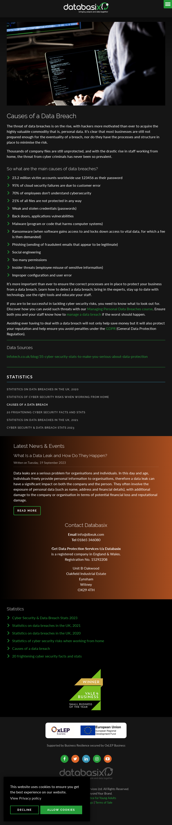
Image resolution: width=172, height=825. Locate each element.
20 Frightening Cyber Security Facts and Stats (46, 412)
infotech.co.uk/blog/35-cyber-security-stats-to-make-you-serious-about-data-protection (77, 356)
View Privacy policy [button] (25, 798)
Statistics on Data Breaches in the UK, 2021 (42, 420)
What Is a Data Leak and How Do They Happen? (60, 455)
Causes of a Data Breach (27, 404)
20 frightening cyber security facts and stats (47, 656)
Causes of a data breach (31, 648)
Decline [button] (24, 809)
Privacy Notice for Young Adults (96, 798)
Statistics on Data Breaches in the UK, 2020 (43, 389)
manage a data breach (84, 314)
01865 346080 (88, 540)
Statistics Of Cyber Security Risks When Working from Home (58, 397)
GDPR (111, 328)
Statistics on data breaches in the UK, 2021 (46, 625)
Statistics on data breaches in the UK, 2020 (46, 633)
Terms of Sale (103, 802)
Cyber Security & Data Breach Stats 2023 (41, 427)
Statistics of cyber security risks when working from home (58, 641)
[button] (67, 792)
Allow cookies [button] (61, 809)
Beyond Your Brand (100, 793)
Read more (27, 510)
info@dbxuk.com (90, 534)
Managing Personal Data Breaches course (120, 309)
